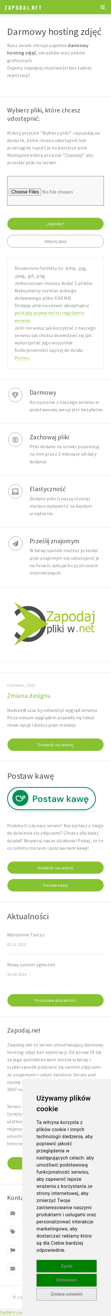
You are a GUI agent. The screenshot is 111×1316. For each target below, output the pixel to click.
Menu (102, 7)
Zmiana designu (29, 696)
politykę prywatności (37, 313)
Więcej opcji (55, 241)
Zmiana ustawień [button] (66, 1294)
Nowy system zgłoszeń (31, 964)
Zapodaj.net (24, 7)
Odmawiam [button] (66, 1280)
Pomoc (22, 358)
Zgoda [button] (67, 1266)
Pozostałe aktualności (55, 1000)
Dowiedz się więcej (55, 744)
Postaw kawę (55, 885)
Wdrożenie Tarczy (25, 935)
